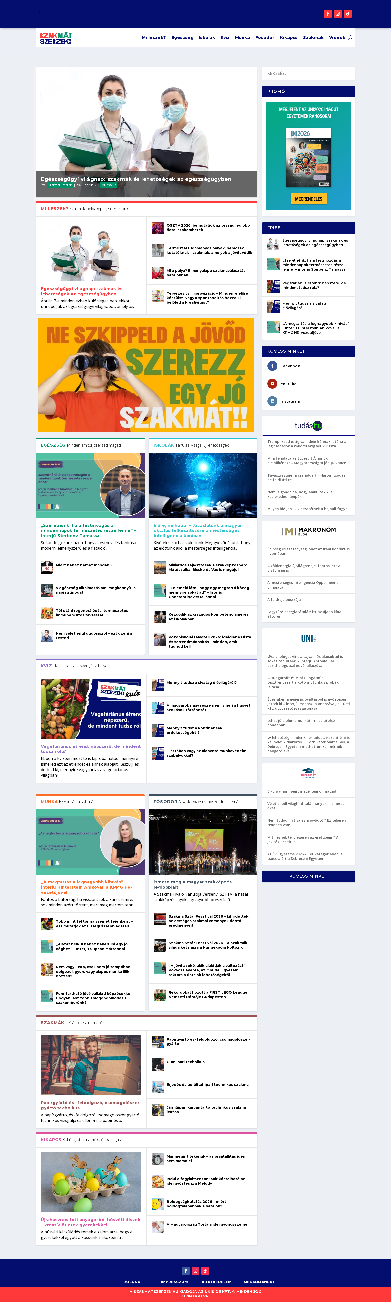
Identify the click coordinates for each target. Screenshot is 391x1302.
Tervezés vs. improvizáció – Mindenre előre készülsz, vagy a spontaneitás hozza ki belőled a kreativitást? (207, 298)
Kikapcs (289, 37)
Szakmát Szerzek (60, 185)
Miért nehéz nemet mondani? (84, 565)
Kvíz (225, 37)
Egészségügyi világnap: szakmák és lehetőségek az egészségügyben (136, 179)
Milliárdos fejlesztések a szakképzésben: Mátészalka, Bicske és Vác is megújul (208, 567)
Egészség (182, 37)
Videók (337, 37)
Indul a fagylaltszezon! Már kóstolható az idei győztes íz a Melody (206, 1181)
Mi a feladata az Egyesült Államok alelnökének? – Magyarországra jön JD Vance (306, 460)
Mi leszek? (154, 37)
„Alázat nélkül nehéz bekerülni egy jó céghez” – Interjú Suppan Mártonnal (92, 946)
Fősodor (264, 37)
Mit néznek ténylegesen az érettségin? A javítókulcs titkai (302, 839)
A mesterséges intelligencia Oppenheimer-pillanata (304, 584)
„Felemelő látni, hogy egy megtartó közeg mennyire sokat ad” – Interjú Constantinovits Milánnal (209, 592)
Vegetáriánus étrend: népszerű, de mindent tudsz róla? (314, 285)
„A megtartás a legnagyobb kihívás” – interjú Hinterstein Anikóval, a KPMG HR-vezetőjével (86, 887)
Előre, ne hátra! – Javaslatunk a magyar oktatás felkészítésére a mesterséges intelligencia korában (198, 530)
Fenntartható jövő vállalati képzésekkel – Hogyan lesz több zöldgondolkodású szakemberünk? (95, 998)
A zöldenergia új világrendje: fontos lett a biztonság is (303, 568)
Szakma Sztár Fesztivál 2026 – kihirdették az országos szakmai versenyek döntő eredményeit (208, 921)
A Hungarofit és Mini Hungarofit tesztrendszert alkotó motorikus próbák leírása (303, 682)
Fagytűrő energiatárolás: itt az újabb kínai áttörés (304, 614)
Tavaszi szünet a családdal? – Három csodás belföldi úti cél (306, 477)
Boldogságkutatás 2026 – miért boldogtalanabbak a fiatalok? (196, 1203)
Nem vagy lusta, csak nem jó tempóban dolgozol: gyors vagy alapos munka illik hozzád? (93, 971)
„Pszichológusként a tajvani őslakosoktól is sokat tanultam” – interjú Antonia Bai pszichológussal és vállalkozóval (305, 661)
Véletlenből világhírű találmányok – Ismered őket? (306, 805)
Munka (242, 37)
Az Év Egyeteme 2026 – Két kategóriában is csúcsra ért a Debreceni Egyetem (304, 856)
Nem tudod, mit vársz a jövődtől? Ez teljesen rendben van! (306, 822)
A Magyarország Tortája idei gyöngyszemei (207, 1224)
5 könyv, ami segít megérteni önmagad (301, 791)
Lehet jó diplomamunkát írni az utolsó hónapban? (301, 722)
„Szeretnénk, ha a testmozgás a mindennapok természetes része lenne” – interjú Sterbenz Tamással (88, 530)
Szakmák (313, 37)
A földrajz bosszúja (284, 599)
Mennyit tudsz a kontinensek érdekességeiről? (194, 730)
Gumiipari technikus (186, 1062)
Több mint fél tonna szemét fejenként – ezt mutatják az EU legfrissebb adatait (94, 923)
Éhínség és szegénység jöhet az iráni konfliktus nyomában (308, 551)
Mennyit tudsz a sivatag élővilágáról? (202, 682)
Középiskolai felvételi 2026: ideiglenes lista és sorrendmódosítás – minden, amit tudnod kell (210, 641)
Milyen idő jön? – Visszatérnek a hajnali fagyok (308, 508)
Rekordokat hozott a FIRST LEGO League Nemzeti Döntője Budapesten (208, 994)
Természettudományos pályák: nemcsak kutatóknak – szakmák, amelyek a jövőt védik (209, 250)
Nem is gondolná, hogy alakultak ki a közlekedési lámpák (300, 494)
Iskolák (207, 37)
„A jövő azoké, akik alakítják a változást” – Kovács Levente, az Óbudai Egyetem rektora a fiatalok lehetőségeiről (208, 970)
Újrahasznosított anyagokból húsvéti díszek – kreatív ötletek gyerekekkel (90, 1222)
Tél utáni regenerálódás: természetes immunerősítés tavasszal (92, 612)
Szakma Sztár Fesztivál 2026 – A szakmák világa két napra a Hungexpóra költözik (208, 945)
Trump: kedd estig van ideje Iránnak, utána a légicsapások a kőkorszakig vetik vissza (306, 443)
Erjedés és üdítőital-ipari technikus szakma (208, 1084)
